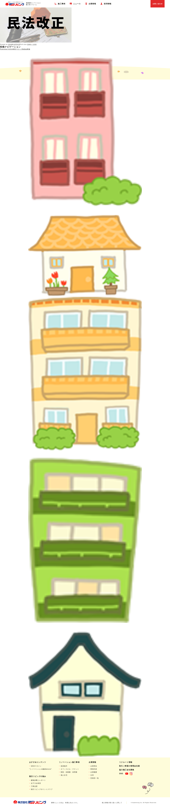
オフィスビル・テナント (70, 769)
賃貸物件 (64, 766)
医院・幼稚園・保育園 (69, 772)
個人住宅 (64, 775)
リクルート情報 (125, 762)
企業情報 (92, 4)
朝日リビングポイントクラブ (41, 789)
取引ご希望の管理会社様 (129, 766)
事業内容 (93, 769)
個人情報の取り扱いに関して (112, 802)
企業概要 (93, 772)
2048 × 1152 (32, 44)
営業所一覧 (94, 778)
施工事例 (61, 4)
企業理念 (93, 766)
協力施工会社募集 (126, 770)
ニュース (77, 4)
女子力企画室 (36, 783)
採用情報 (107, 4)
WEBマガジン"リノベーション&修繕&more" (40, 767)
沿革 (92, 775)
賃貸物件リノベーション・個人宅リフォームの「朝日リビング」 (23, 3)
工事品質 (34, 786)
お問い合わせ (157, 3)
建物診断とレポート (38, 780)
